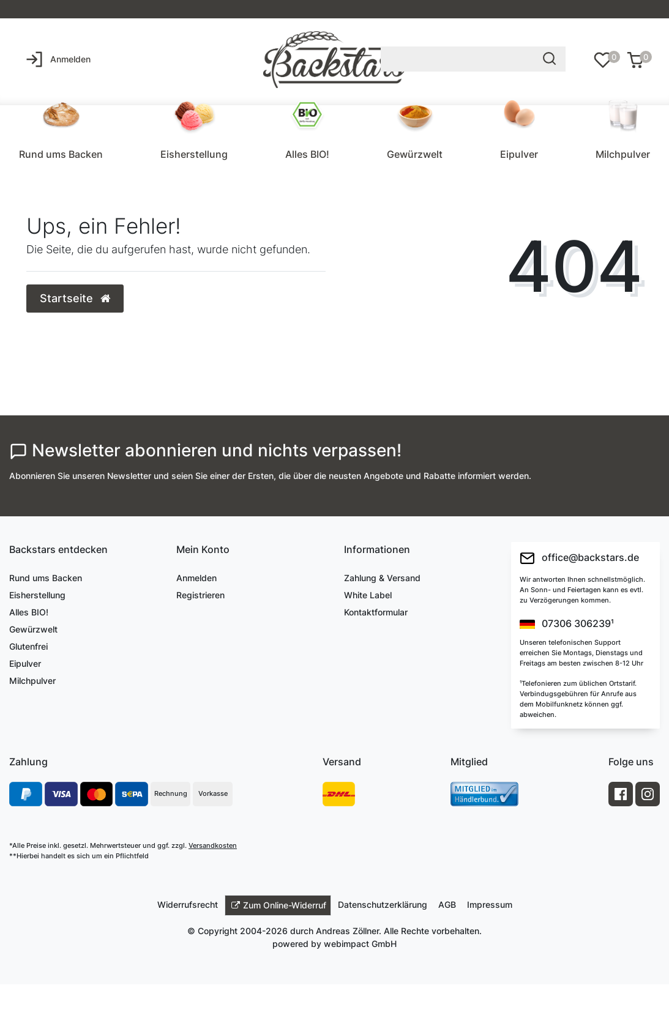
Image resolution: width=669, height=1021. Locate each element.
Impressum (489, 904)
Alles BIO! (307, 154)
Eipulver (519, 154)
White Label (368, 595)
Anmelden (196, 578)
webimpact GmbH (360, 943)
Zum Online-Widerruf (278, 905)
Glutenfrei (28, 646)
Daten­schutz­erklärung (382, 904)
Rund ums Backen (61, 154)
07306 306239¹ (567, 623)
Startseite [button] (75, 298)
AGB (447, 904)
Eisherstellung (194, 154)
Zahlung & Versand (382, 578)
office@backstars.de (579, 558)
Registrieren (200, 595)
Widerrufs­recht (187, 904)
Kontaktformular (376, 612)
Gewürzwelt (415, 154)
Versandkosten (213, 845)
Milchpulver (623, 154)
